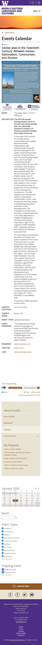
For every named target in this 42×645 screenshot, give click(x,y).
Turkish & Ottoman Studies (14, 468)
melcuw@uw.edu (21, 622)
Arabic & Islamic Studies (12, 449)
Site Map (21, 631)
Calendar (7, 429)
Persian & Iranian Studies (13, 462)
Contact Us (21, 635)
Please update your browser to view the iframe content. (21, 219)
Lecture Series (10, 436)
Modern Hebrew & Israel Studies (15, 458)
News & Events (9, 32)
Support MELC (21, 586)
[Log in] (33, 3)
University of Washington (17, 640)
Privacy (21, 627)
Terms (21, 629)
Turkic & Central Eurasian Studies (16, 465)
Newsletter (8, 423)
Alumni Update (21, 633)
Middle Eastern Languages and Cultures (12, 11)
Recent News (9, 416)
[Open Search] (39, 3)
